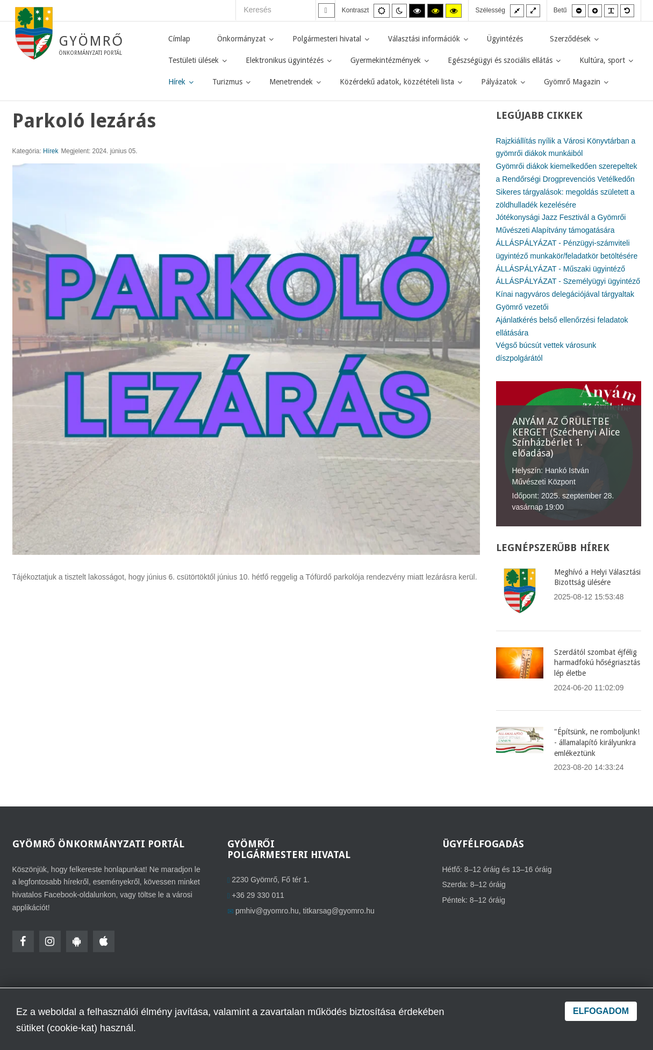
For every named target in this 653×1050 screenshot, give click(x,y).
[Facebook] (23, 941)
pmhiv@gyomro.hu (267, 910)
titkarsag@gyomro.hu (338, 910)
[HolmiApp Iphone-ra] (103, 941)
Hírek (50, 151)
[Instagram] (50, 941)
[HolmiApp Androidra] (77, 941)
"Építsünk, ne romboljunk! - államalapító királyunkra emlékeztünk (597, 742)
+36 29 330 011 (258, 895)
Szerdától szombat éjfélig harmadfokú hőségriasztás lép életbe (597, 662)
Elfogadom (601, 1011)
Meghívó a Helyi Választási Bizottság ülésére (597, 577)
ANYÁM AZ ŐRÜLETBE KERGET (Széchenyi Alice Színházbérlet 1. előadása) (566, 437)
